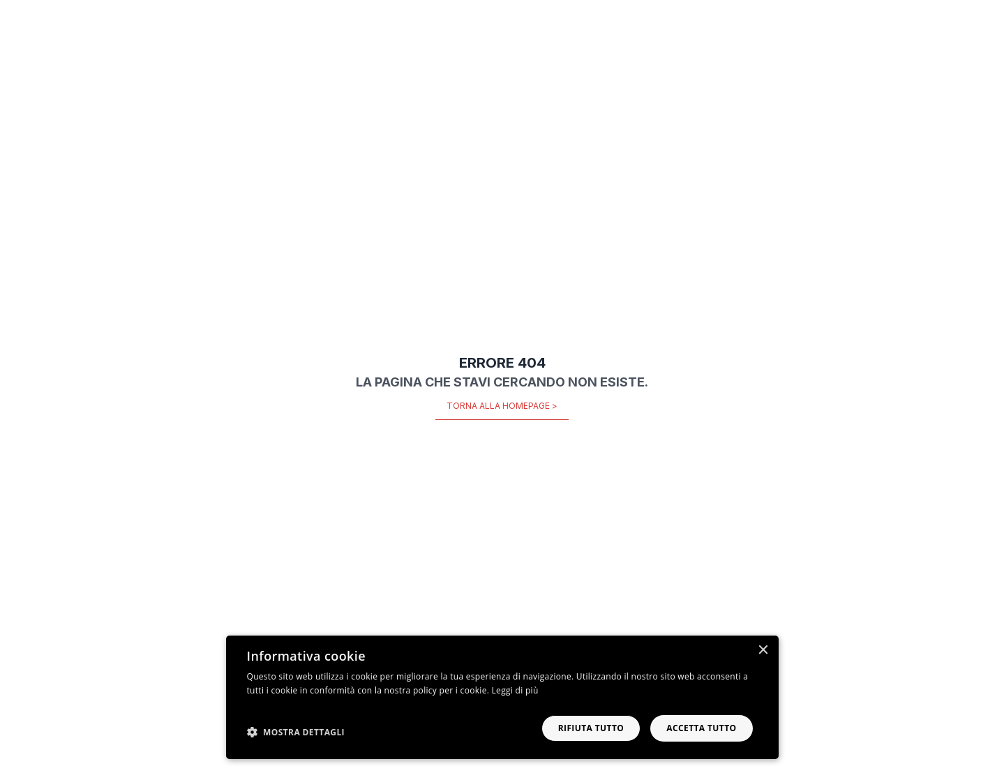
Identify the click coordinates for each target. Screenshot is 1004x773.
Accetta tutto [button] (701, 728)
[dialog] (502, 697)
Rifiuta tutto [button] (591, 728)
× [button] (763, 650)
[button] (296, 732)
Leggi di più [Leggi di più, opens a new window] (515, 690)
